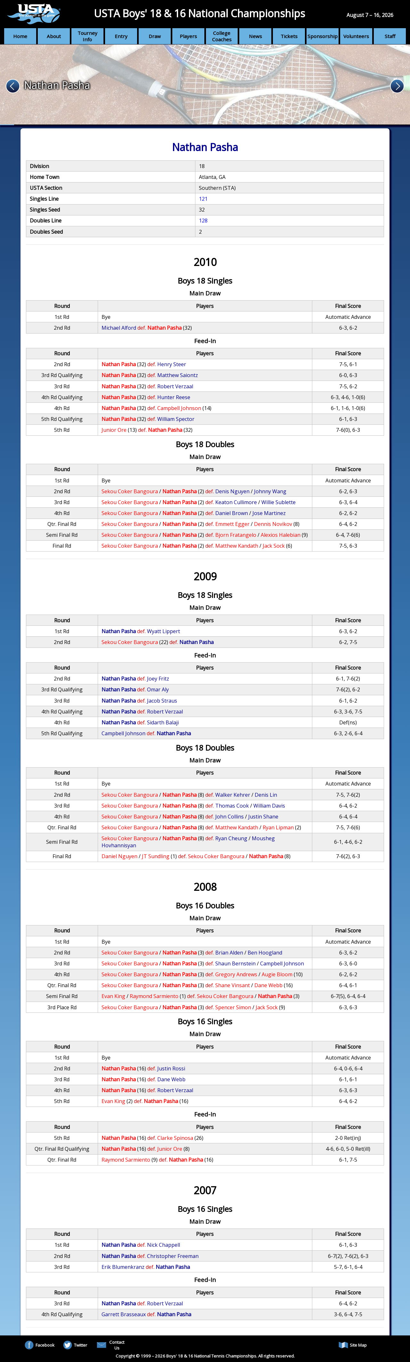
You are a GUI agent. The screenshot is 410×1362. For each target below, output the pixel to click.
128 (203, 220)
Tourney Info (87, 36)
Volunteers (356, 36)
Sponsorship (323, 36)
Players (188, 36)
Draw (155, 36)
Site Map (353, 1345)
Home (20, 36)
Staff (390, 36)
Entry (121, 36)
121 (203, 198)
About (54, 36)
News (255, 36)
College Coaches (222, 36)
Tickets (289, 36)
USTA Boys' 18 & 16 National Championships (199, 13)
